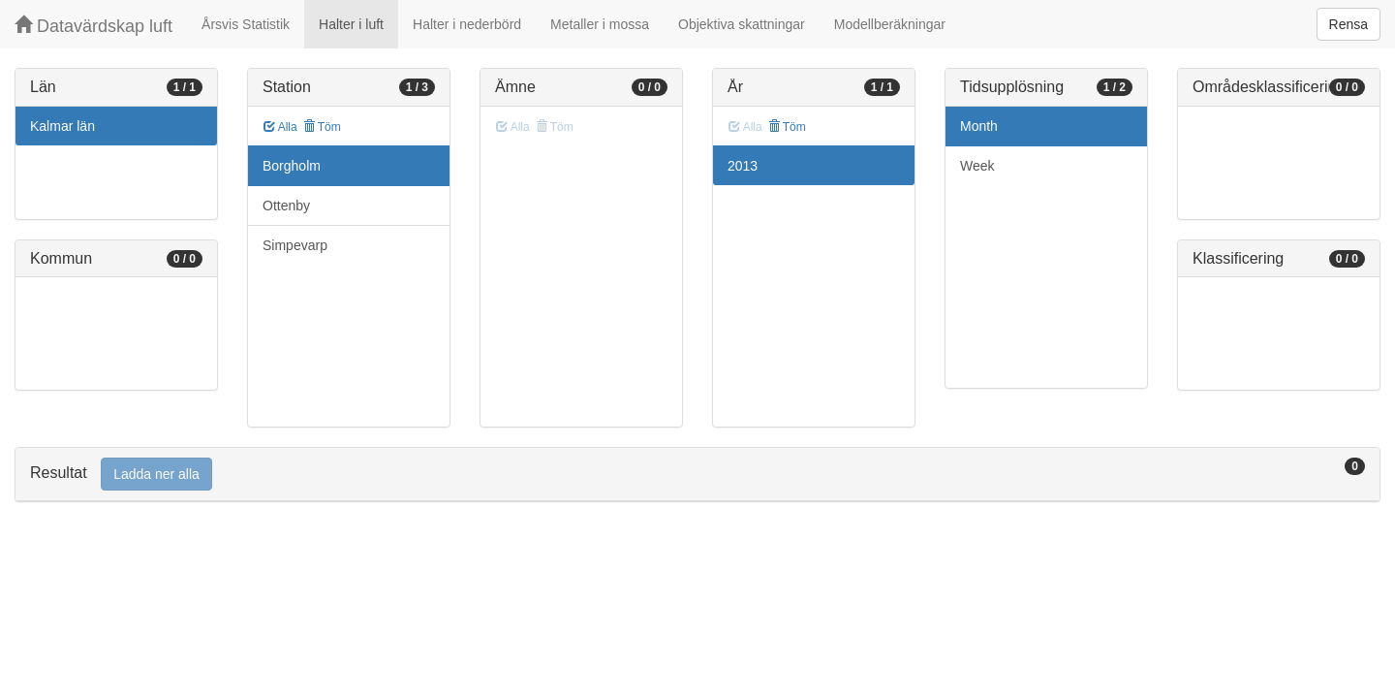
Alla (280, 127)
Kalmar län (62, 126)
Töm (322, 127)
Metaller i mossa (599, 24)
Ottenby (286, 205)
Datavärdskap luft (93, 26)
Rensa (1348, 24)
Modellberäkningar (890, 24)
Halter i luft (351, 24)
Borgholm (292, 166)
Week (977, 166)
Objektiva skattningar (741, 24)
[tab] (698, 474)
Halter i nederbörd (467, 24)
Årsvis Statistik (246, 24)
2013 (743, 166)
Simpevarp (295, 245)
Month (979, 126)
